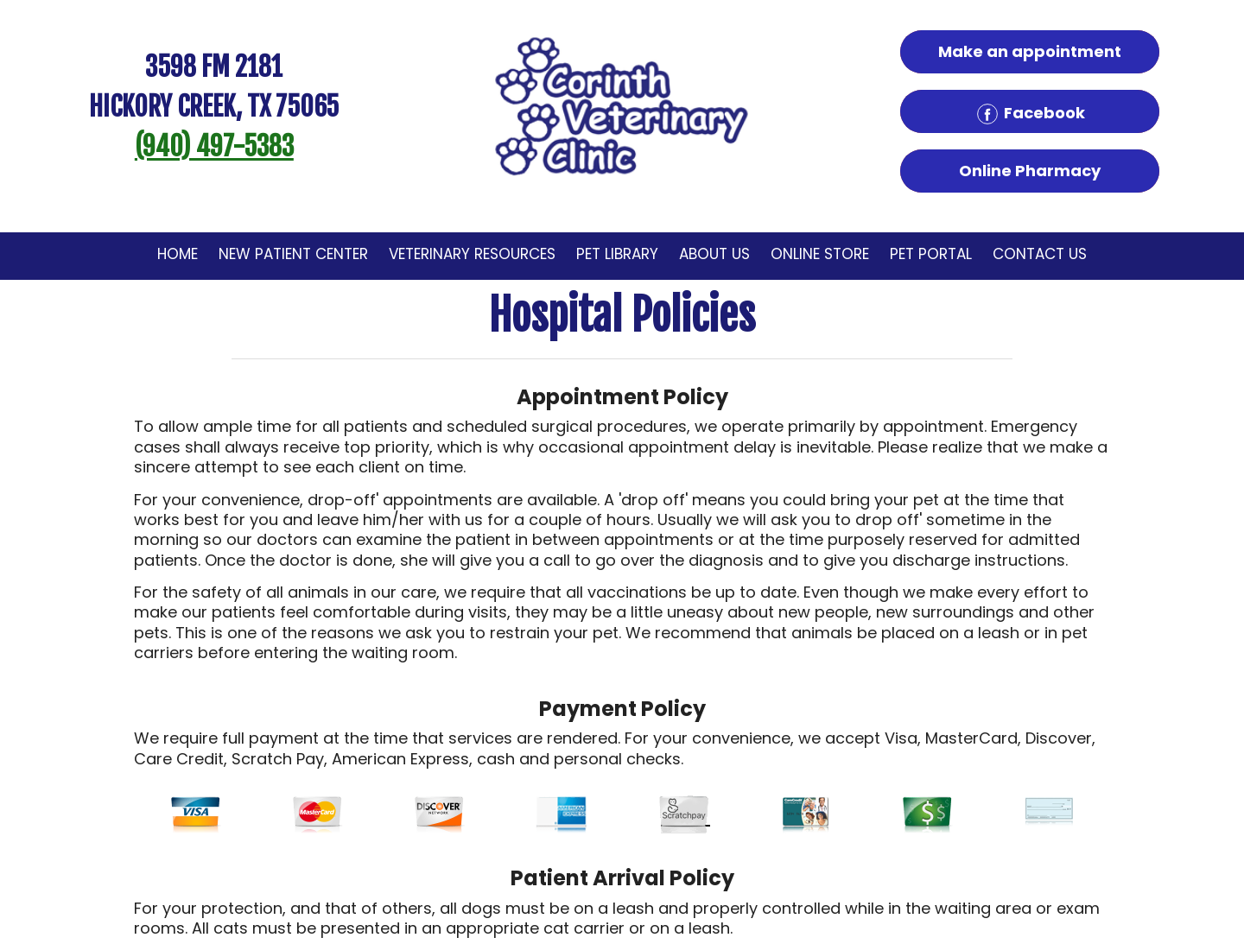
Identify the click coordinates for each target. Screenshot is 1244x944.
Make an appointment (1029, 51)
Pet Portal (931, 254)
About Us (714, 254)
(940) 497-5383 (214, 146)
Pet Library (617, 254)
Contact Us (1040, 254)
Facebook (1029, 114)
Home (177, 254)
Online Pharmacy (1030, 170)
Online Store (820, 254)
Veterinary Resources (472, 254)
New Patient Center (293, 254)
